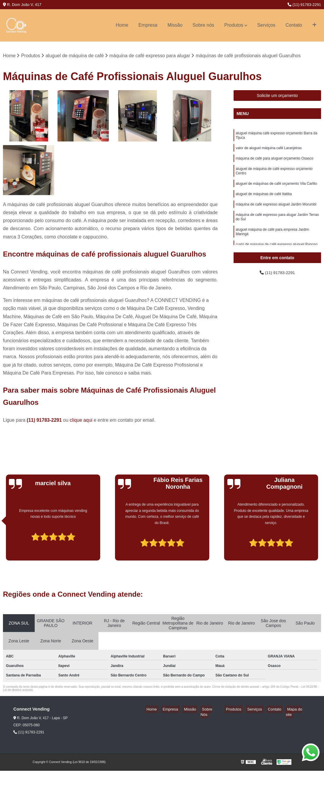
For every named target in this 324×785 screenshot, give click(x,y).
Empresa (147, 25)
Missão (175, 25)
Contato (293, 25)
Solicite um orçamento (277, 96)
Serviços (266, 25)
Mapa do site (299, 710)
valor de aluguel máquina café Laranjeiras (269, 151)
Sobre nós (203, 25)
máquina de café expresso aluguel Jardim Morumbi (276, 213)
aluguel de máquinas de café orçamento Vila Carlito (276, 190)
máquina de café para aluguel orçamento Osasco (274, 162)
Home (122, 25)
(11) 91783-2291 (304, 4)
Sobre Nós (224, 710)
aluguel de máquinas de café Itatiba (264, 202)
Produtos (233, 25)
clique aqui (81, 420)
